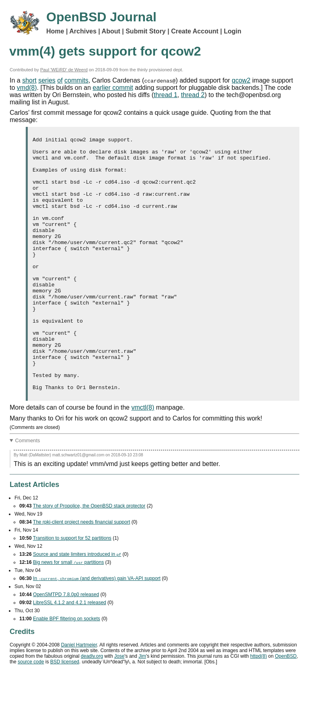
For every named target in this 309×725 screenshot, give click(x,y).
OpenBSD (286, 707)
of (59, 80)
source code (31, 712)
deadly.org (92, 707)
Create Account (194, 31)
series (47, 80)
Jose (119, 707)
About (111, 31)
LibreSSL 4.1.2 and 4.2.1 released (69, 653)
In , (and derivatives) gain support (97, 629)
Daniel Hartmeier (79, 695)
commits (76, 80)
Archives (83, 31)
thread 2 (193, 94)
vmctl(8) (142, 458)
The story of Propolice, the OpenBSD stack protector (89, 556)
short (29, 80)
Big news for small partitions (68, 613)
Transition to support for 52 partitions (72, 589)
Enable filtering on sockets (66, 669)
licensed (64, 712)
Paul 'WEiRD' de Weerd (64, 69)
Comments (27, 491)
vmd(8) (27, 87)
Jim (142, 707)
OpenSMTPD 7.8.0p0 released (66, 645)
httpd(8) (258, 707)
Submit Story (146, 31)
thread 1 (165, 94)
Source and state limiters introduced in (77, 605)
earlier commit (113, 87)
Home (55, 31)
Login (232, 31)
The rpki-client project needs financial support (81, 573)
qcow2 (241, 80)
